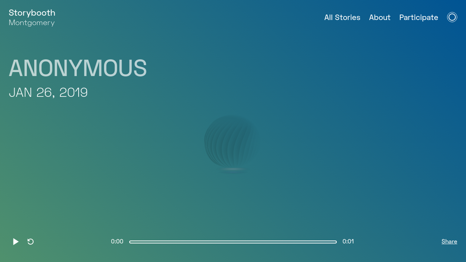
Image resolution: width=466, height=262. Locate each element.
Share (449, 242)
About (380, 18)
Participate (418, 18)
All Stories (342, 18)
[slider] (233, 242)
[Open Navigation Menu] (452, 17)
